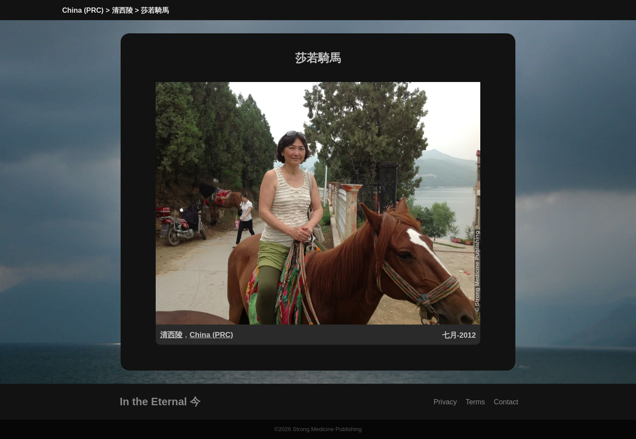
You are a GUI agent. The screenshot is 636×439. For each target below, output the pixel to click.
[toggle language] (531, 8)
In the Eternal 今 (160, 401)
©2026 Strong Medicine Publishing (318, 429)
